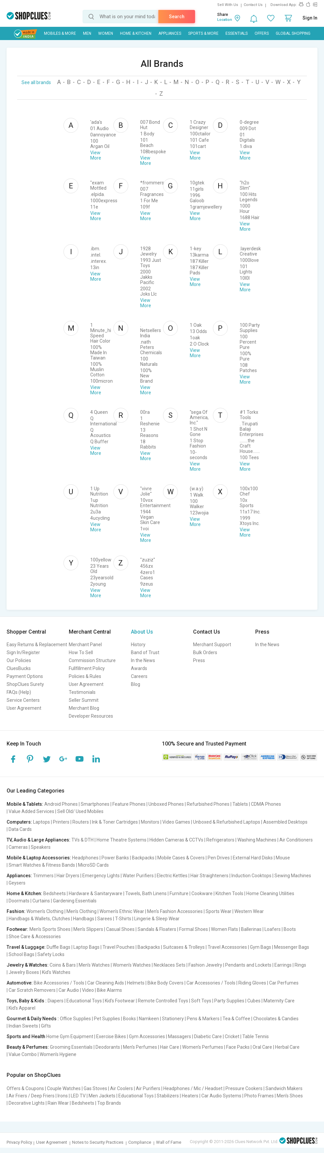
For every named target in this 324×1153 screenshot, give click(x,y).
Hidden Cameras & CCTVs (176, 839)
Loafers (272, 929)
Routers (80, 822)
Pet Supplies (107, 1018)
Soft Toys (201, 1000)
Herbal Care (287, 1047)
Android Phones (61, 804)
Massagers (179, 1036)
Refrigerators (220, 839)
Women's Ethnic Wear (122, 911)
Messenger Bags (291, 947)
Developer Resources (91, 716)
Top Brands (109, 1103)
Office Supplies (75, 1018)
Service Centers (23, 700)
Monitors (150, 822)
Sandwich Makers (284, 1088)
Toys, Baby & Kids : (27, 1000)
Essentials (236, 33)
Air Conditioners (296, 839)
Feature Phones (128, 804)
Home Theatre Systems (121, 839)
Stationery (173, 1018)
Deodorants (108, 1047)
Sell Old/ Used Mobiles (80, 811)
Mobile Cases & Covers (181, 857)
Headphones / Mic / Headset (193, 1088)
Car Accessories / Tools (210, 982)
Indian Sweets (23, 1026)
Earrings (283, 965)
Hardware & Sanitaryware (95, 893)
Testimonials (82, 692)
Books (129, 1018)
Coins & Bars (63, 965)
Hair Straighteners (209, 875)
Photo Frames (259, 1095)
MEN (87, 33)
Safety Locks (50, 954)
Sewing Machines (292, 875)
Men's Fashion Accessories (175, 911)
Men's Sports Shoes (49, 929)
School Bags (21, 954)
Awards (139, 668)
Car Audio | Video (76, 990)
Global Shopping (293, 33)
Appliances (169, 33)
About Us (142, 632)
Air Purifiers (148, 1088)
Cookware (202, 893)
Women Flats (224, 929)
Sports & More (203, 33)
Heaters (190, 1095)
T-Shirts (123, 918)
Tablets (240, 804)
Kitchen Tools (229, 893)
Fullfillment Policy (87, 668)
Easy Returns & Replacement (37, 644)
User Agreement (24, 708)
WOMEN (105, 33)
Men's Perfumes (140, 1047)
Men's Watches (94, 965)
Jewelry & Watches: (28, 965)
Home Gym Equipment (69, 1036)
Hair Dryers (68, 875)
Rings (300, 965)
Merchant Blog (84, 708)
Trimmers (43, 875)
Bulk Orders (205, 652)
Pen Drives (219, 857)
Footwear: (17, 929)
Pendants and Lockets (248, 965)
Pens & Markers (203, 1018)
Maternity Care (279, 1000)
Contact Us (253, 5)
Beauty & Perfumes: (28, 1047)
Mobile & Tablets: (25, 804)
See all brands (36, 82)
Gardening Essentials (75, 900)
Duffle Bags (58, 947)
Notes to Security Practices (97, 1142)
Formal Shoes (193, 929)
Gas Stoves (95, 1088)
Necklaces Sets (169, 965)
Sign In (310, 18)
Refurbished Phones (208, 804)
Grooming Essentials (71, 1047)
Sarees (104, 918)
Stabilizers (168, 1095)
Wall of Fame (168, 1142)
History (138, 644)
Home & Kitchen (135, 33)
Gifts (46, 1026)
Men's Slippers (88, 929)
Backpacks (143, 857)
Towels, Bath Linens (146, 893)
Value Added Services (31, 811)
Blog (135, 684)
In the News (143, 660)
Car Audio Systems (221, 1095)
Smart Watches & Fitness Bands (42, 865)
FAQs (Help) (19, 692)
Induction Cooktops (251, 875)
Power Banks (115, 857)
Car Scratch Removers (32, 990)
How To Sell (81, 652)
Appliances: (19, 875)
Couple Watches (64, 1088)
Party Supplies (229, 1000)
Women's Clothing (44, 911)
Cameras (18, 847)
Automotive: (20, 982)
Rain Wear (58, 1103)
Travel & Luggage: (26, 947)
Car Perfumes (284, 982)
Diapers (55, 1000)
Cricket (232, 1036)
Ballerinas (251, 929)
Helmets (135, 982)
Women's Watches (132, 965)
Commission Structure (92, 660)
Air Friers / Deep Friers (32, 1095)
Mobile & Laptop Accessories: (39, 857)
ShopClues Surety (25, 684)
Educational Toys (84, 1000)
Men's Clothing (81, 911)
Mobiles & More (60, 33)
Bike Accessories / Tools (59, 982)
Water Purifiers (138, 875)
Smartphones (95, 804)
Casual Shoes (120, 929)
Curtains (41, 900)
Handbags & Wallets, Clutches (39, 918)
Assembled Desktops (285, 822)
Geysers (17, 883)
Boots (290, 929)
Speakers (41, 847)
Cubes (254, 1000)
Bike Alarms (109, 990)
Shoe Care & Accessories (35, 936)
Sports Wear (218, 911)
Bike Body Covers (165, 982)
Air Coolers (121, 1088)
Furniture (179, 893)
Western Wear (249, 911)
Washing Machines (256, 839)
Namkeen (149, 1018)
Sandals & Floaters (157, 929)
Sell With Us (227, 5)
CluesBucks (19, 668)
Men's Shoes (290, 1095)
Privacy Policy (19, 1142)
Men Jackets (102, 1095)
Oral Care (262, 1047)
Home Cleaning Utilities (270, 893)
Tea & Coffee (236, 1018)
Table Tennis (255, 1036)
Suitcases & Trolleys (184, 947)
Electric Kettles (172, 875)
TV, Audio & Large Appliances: (38, 839)
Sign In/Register (23, 652)
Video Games (176, 822)
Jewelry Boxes (24, 972)
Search (176, 16)
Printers (61, 822)
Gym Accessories (147, 1036)
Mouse (283, 857)
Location (224, 20)
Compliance (139, 1142)
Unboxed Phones (166, 804)
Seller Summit (84, 700)
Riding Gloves (252, 982)
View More (95, 155)
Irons (63, 1095)
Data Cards (20, 829)
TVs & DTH (82, 839)
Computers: (19, 822)
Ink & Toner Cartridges (115, 822)
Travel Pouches (118, 947)
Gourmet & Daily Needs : (33, 1018)
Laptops (41, 822)
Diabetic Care (208, 1036)
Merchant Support (212, 644)
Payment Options (25, 676)
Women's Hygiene (58, 1054)
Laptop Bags (86, 947)
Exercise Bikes (111, 1036)
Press (199, 660)
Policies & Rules (85, 676)
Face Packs (238, 1047)
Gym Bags (260, 947)
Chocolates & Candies (276, 1018)
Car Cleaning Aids (105, 982)
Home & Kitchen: (24, 893)
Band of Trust (145, 652)
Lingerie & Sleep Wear (157, 918)
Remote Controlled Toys (163, 1000)
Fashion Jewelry (205, 965)
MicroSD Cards (93, 865)
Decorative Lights (27, 1103)
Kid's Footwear (120, 1000)
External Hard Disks (253, 857)
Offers (262, 33)
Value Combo (23, 1054)
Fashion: (16, 911)
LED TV (78, 1095)
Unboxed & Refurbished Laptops (226, 822)
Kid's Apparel (22, 1008)
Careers (139, 676)
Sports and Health (26, 1036)
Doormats (19, 900)
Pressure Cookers (244, 1088)
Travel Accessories (227, 947)
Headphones (85, 857)
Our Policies (19, 660)
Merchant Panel (85, 644)
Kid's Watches (56, 972)
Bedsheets (54, 893)
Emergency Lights (101, 875)
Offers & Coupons (25, 1088)
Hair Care (169, 1047)
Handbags (83, 918)
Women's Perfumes (202, 1047)
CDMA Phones (266, 804)
